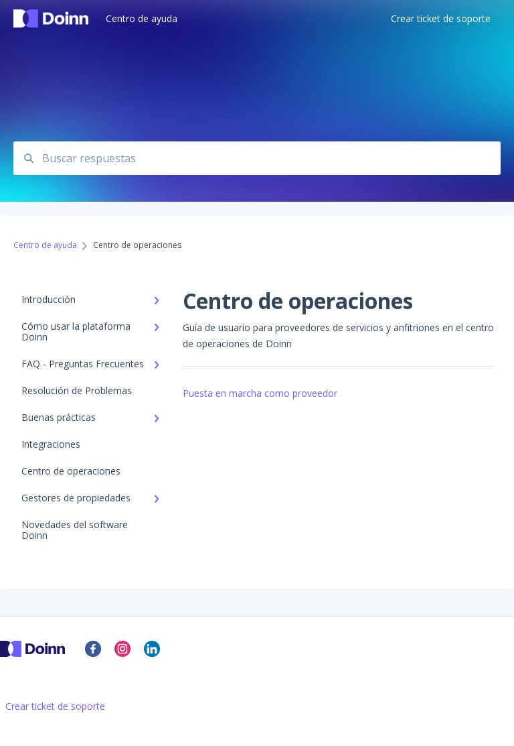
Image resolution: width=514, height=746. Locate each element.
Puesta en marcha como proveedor (260, 393)
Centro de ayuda (141, 18)
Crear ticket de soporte (55, 706)
